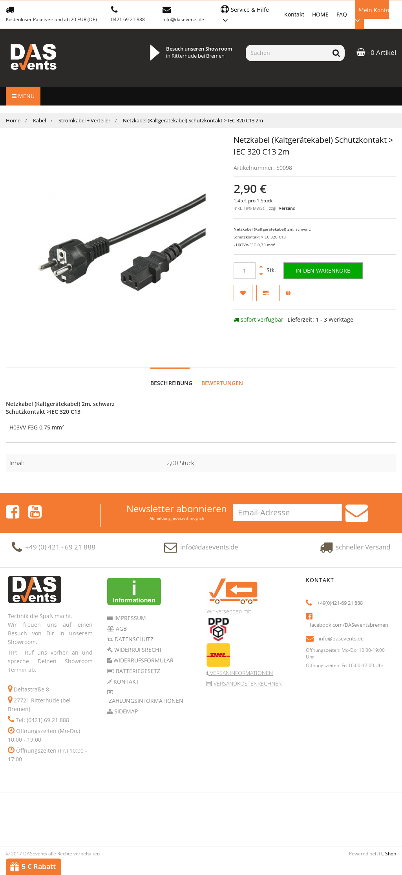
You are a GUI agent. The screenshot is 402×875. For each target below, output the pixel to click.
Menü (23, 96)
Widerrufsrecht (137, 642)
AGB (120, 620)
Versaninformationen (240, 665)
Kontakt (294, 14)
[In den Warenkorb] (323, 270)
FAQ (341, 14)
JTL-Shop (386, 845)
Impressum (129, 610)
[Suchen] (287, 53)
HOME (320, 14)
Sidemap (125, 703)
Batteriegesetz (137, 663)
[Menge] (245, 270)
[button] (248, 14)
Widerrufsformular (143, 652)
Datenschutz (133, 631)
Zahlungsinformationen (145, 693)
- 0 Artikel (376, 52)
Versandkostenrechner (246, 675)
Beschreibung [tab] (171, 375)
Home (13, 120)
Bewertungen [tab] (222, 375)
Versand (287, 208)
